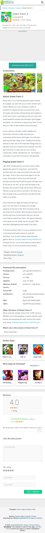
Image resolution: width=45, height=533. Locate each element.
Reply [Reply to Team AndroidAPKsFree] (39, 430)
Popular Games (30, 516)
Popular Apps (19, 516)
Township (18, 239)
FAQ (34, 509)
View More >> (35, 366)
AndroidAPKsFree (17, 525)
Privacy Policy (34, 525)
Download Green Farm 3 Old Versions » (26, 322)
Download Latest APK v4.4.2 (22, 65)
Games (11, 8)
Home (5, 8)
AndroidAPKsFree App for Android (30, 518)
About (26, 525)
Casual (18, 8)
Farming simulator (32, 239)
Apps (23, 509)
